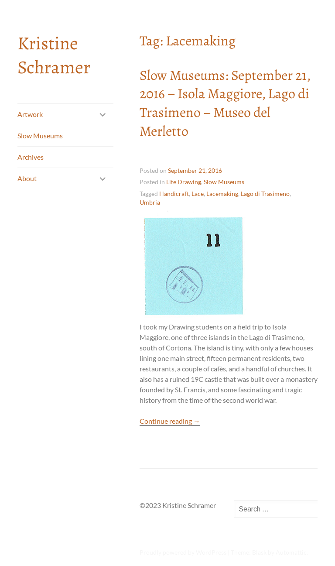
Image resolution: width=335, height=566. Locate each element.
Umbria (150, 202)
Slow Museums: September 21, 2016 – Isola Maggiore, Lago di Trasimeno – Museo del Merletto (225, 103)
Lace (197, 193)
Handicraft (174, 193)
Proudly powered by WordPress (183, 552)
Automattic (291, 552)
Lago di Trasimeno (265, 193)
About (27, 178)
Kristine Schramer (53, 55)
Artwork (30, 114)
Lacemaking (222, 193)
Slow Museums (40, 135)
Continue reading (170, 421)
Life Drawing (183, 181)
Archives (30, 157)
